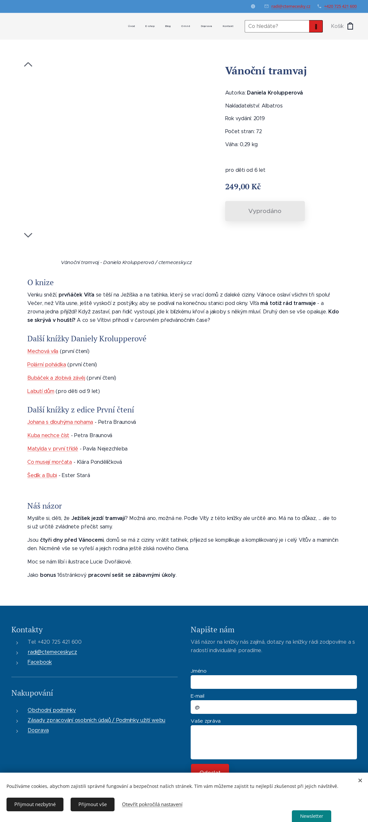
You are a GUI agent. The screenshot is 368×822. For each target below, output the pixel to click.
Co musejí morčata (49, 462)
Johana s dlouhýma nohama (60, 422)
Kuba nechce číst (48, 435)
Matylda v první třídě (52, 449)
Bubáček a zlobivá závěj (56, 377)
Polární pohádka (46, 364)
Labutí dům (40, 391)
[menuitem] (182, 26)
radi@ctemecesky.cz (290, 6)
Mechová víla (42, 351)
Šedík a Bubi (42, 475)
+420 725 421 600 (340, 6)
